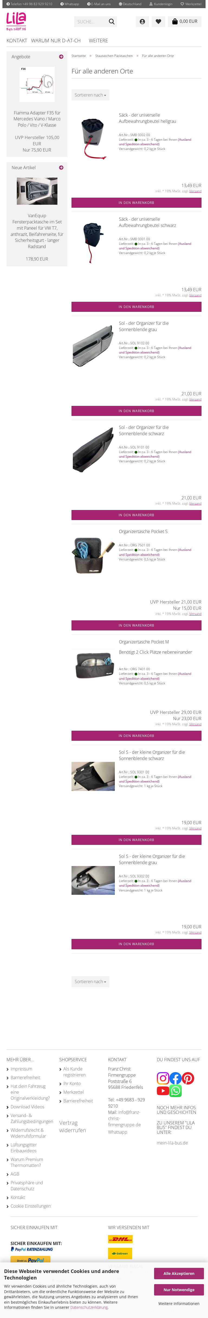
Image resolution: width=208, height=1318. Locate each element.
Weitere (98, 40)
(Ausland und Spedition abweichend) (155, 141)
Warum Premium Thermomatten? (27, 1162)
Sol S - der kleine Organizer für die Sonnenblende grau (152, 859)
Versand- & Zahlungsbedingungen (31, 1118)
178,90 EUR (37, 259)
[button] (130, 4)
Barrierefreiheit (25, 1077)
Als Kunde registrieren (74, 1072)
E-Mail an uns (99, 4)
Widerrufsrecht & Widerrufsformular (28, 1133)
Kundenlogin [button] (161, 4)
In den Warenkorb (136, 202)
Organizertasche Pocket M (144, 642)
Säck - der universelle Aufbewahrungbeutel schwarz (147, 222)
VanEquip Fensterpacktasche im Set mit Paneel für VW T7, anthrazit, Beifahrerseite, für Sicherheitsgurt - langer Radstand (37, 231)
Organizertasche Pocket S (143, 531)
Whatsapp (69, 4)
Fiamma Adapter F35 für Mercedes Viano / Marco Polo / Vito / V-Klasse (37, 119)
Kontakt (16, 40)
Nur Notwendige (179, 1289)
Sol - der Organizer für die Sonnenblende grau (144, 326)
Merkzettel (191, 4)
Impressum (21, 1069)
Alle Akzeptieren (179, 1273)
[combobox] (90, 95)
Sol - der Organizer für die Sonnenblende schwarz (144, 430)
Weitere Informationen (179, 1303)
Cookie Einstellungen (31, 1206)
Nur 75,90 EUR (37, 143)
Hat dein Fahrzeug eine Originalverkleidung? (30, 1092)
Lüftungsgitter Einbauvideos (24, 1148)
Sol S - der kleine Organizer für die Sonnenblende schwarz (152, 755)
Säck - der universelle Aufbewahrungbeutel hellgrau (147, 118)
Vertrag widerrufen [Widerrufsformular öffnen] (72, 1126)
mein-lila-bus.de (172, 1143)
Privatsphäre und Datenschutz (27, 1186)
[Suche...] (112, 22)
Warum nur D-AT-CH (56, 40)
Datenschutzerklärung (89, 1307)
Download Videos (27, 1107)
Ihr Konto (72, 1083)
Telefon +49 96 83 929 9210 (29, 4)
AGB (15, 1174)
